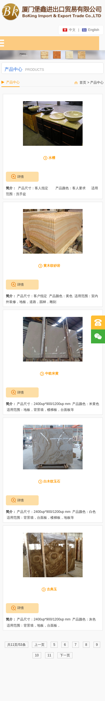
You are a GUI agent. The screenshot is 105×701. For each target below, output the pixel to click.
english (90, 30)
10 (37, 655)
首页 (83, 82)
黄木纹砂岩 (51, 266)
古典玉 (52, 589)
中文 (69, 30)
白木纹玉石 (51, 481)
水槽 (51, 158)
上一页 (39, 645)
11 (49, 655)
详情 (20, 177)
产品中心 (97, 82)
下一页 (65, 655)
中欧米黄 (52, 373)
